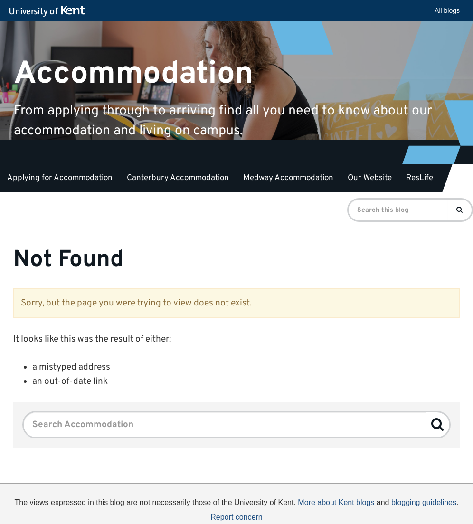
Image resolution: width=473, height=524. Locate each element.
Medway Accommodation (288, 178)
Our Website (370, 178)
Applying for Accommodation (60, 178)
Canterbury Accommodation (178, 178)
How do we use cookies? (327, 511)
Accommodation (133, 73)
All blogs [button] (447, 10)
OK (421, 513)
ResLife (419, 178)
